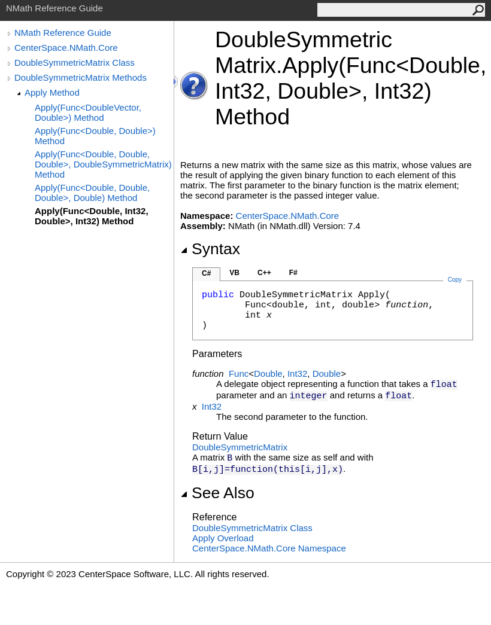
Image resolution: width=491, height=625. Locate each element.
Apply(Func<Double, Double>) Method (95, 136)
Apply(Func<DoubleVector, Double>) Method (88, 112)
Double (268, 373)
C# (206, 273)
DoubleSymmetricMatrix (239, 447)
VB (234, 273)
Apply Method (52, 92)
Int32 (297, 373)
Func (238, 373)
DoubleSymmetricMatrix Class (74, 62)
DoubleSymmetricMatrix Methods (80, 77)
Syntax (210, 249)
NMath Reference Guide (62, 33)
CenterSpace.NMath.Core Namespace (269, 548)
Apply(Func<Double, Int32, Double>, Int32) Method (91, 216)
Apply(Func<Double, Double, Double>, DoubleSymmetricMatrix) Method (103, 164)
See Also (217, 493)
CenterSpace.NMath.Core (66, 47)
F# (293, 273)
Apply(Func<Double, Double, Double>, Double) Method (92, 192)
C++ (264, 273)
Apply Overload (223, 538)
